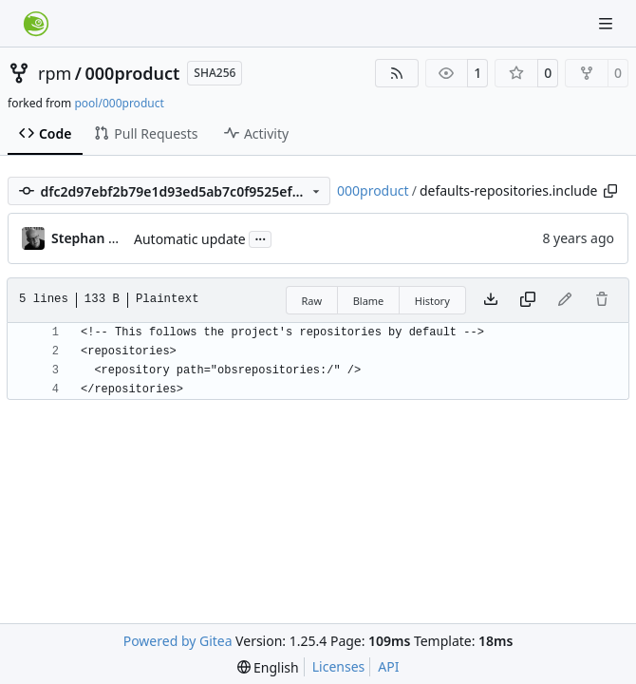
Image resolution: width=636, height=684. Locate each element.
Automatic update (190, 239)
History (432, 301)
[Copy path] (610, 191)
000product (132, 73)
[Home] (36, 24)
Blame (368, 301)
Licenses (338, 666)
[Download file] (491, 300)
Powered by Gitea (178, 641)
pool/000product (118, 103)
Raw (312, 301)
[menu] (268, 667)
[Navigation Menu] (608, 23)
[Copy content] (528, 300)
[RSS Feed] (397, 73)
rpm (54, 73)
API (388, 666)
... (260, 237)
